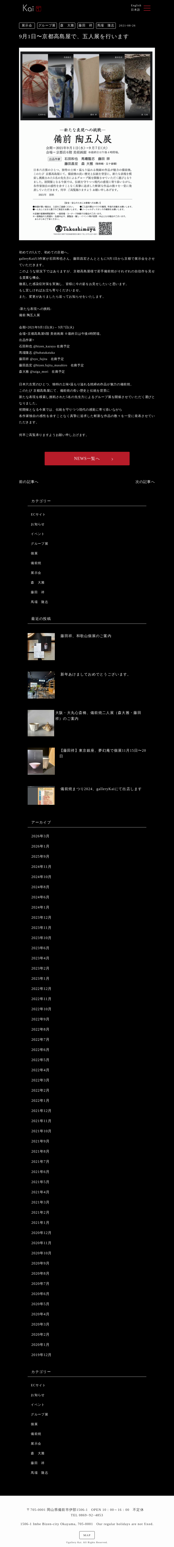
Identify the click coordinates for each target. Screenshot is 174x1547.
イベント (38, 534)
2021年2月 (40, 1212)
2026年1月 (40, 846)
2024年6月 (40, 897)
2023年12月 (41, 917)
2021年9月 (40, 1141)
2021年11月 (41, 1121)
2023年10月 (41, 938)
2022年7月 (40, 1039)
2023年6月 (40, 948)
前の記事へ (29, 482)
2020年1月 (40, 1345)
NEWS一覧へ (87, 458)
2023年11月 (41, 928)
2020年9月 (40, 1263)
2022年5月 (40, 1060)
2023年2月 (40, 968)
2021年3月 (40, 1202)
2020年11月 (41, 1243)
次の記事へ (145, 482)
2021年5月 (40, 1182)
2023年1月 (40, 978)
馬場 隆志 (39, 602)
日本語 (135, 9)
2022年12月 (41, 989)
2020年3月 (40, 1324)
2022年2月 (40, 1090)
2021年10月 (41, 1131)
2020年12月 (41, 1233)
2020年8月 (40, 1273)
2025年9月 (40, 856)
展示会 (36, 573)
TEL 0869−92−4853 (87, 1515)
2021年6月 (40, 1172)
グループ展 (39, 543)
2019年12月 (41, 1355)
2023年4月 (40, 958)
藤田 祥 (38, 592)
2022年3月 (40, 1080)
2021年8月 (40, 1151)
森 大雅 (38, 582)
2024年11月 (41, 867)
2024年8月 (40, 887)
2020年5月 (40, 1304)
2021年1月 (40, 1222)
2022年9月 (40, 1019)
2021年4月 (40, 1192)
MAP (87, 1535)
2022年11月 (41, 999)
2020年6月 (40, 1294)
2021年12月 (41, 1111)
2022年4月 (40, 1070)
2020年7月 (40, 1284)
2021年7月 (40, 1161)
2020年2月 (40, 1334)
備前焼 (36, 563)
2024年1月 (40, 907)
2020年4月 (40, 1314)
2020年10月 (41, 1253)
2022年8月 (40, 1029)
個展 (34, 553)
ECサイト (38, 514)
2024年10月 (41, 877)
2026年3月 (40, 836)
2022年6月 (40, 1050)
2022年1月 (40, 1100)
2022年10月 (41, 1009)
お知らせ (38, 524)
